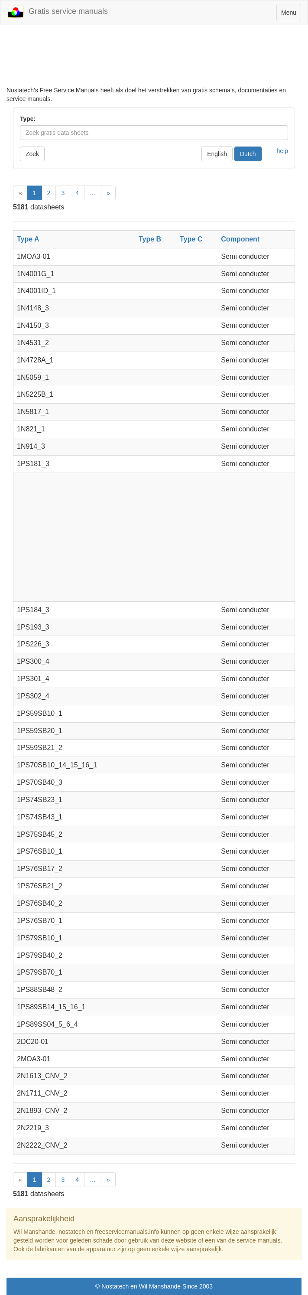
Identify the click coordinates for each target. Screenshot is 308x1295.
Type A (28, 239)
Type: (28, 118)
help (282, 150)
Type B (150, 239)
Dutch (248, 153)
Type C (191, 239)
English (217, 153)
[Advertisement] (154, 55)
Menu (291, 14)
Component (240, 239)
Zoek (32, 153)
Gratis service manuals (57, 12)
